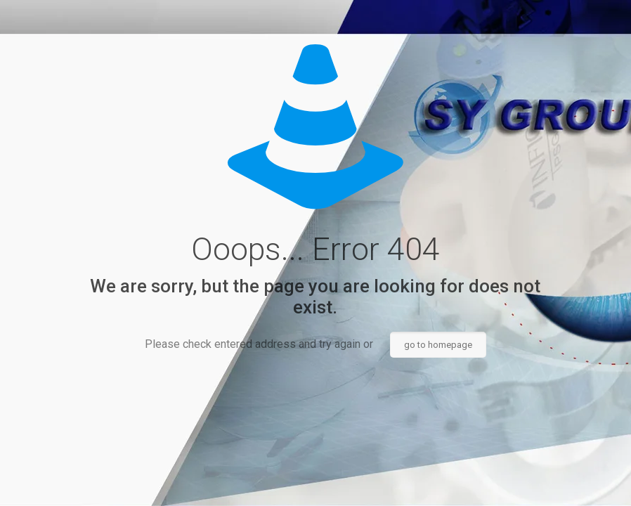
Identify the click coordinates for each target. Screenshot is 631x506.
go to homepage (438, 344)
